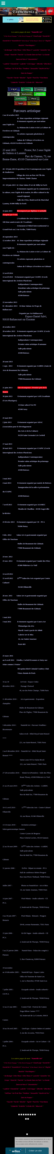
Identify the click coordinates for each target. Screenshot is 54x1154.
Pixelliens (26, 68)
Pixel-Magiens (30, 45)
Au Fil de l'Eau (17, 68)
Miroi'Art (22, 78)
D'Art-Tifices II (27, 50)
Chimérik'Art (14, 64)
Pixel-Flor (36, 78)
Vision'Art (14, 54)
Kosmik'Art (46, 36)
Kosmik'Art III (16, 41)
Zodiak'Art (14, 82)
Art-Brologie (8, 50)
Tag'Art (29, 78)
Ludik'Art (7, 64)
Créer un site (35, 1150)
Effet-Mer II (47, 64)
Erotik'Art (22, 82)
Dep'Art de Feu (44, 68)
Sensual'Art (34, 68)
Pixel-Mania (44, 78)
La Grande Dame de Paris (33, 54)
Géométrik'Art (32, 59)
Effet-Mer (40, 64)
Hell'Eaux (8, 68)
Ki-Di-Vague (31, 64)
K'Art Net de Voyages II (25, 36)
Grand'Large (37, 36)
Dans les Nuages (26, 73)
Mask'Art (21, 45)
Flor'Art (16, 78)
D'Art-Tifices (18, 50)
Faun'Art (10, 78)
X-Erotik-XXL (30, 82)
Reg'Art (48, 41)
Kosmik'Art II (7, 41)
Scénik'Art (43, 50)
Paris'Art (20, 54)
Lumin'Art (36, 50)
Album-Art (39, 82)
